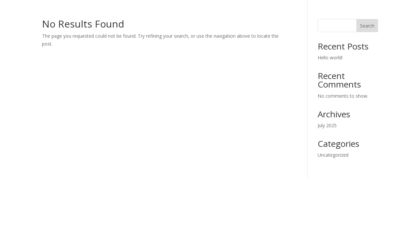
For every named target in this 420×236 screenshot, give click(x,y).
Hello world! (330, 57)
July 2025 (327, 125)
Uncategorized (333, 155)
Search (367, 26)
